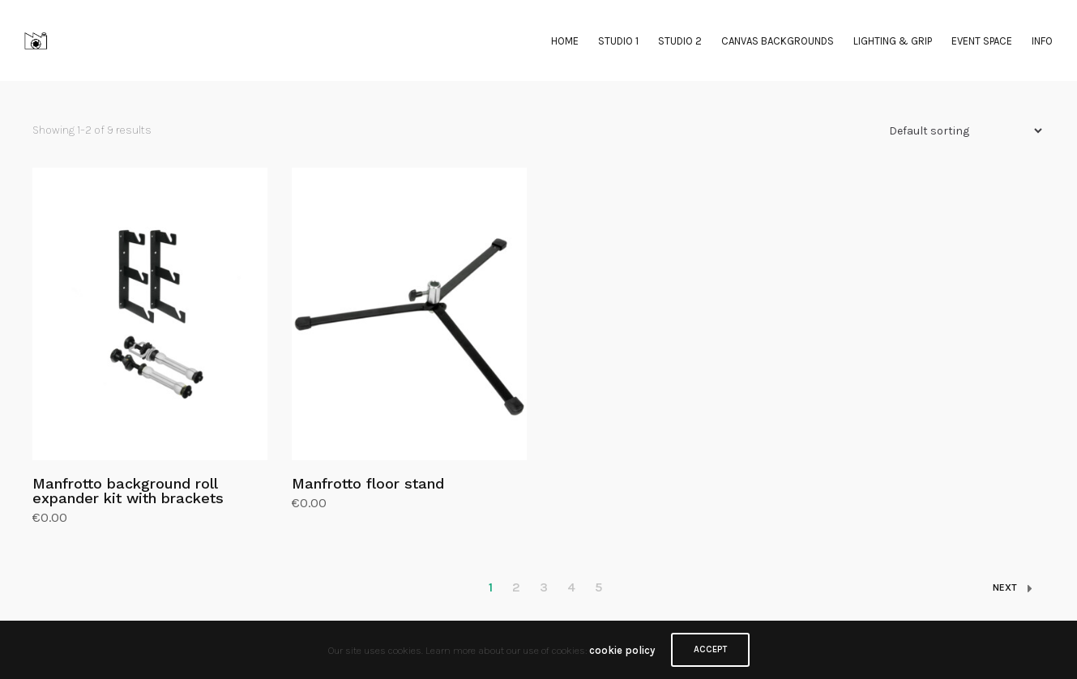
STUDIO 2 (680, 41)
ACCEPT (710, 649)
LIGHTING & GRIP (892, 41)
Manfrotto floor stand (368, 483)
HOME (565, 41)
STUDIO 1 (618, 41)
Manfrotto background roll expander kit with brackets (128, 490)
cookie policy (622, 650)
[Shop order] (959, 131)
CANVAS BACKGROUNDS (777, 41)
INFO (1042, 41)
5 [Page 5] (598, 587)
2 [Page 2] (516, 587)
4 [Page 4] (571, 587)
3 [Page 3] (544, 587)
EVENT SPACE (981, 41)
